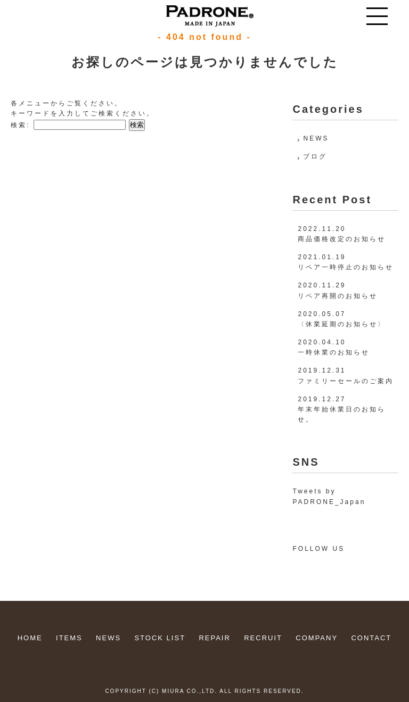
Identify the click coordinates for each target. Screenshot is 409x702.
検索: (20, 125)
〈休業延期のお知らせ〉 (342, 324)
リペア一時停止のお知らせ (346, 267)
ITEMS (69, 638)
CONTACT (371, 638)
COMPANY (317, 638)
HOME (30, 638)
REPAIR (214, 638)
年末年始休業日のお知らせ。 (342, 414)
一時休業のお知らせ (334, 352)
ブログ (315, 156)
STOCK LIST (159, 638)
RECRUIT (263, 638)
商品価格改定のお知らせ (342, 239)
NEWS (316, 138)
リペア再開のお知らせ (338, 296)
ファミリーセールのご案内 (346, 381)
